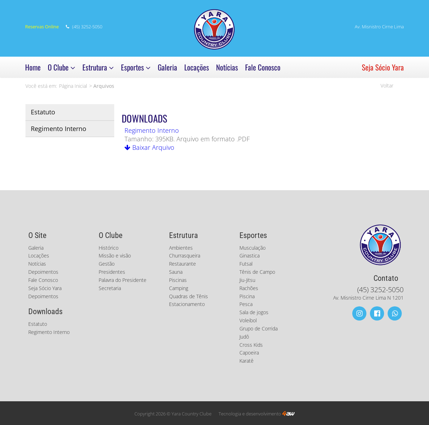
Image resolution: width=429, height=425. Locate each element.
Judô (244, 336)
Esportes (136, 67)
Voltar (387, 85)
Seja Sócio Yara (383, 67)
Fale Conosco (262, 67)
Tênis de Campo (257, 271)
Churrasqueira (184, 255)
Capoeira (249, 352)
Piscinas (178, 280)
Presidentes (112, 271)
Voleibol (248, 320)
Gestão (107, 263)
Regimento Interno (58, 128)
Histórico (108, 247)
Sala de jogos (253, 312)
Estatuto (43, 112)
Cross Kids (251, 344)
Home (33, 67)
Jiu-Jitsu (247, 280)
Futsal (246, 263)
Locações (196, 67)
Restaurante (182, 263)
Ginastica (249, 255)
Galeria (167, 67)
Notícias (227, 67)
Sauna (175, 271)
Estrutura (98, 67)
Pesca (246, 304)
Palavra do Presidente (122, 280)
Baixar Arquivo (149, 147)
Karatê (246, 360)
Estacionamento (187, 304)
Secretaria (110, 288)
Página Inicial (73, 86)
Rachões (248, 288)
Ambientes (181, 247)
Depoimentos (43, 271)
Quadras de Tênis (188, 296)
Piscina (247, 296)
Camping (178, 288)
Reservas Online (42, 27)
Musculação (252, 247)
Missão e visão (115, 255)
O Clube (61, 67)
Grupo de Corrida (258, 328)
